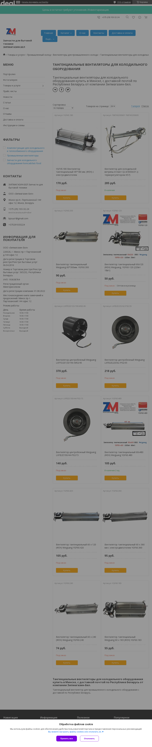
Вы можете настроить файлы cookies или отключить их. (75, 732)
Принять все (66, 738)
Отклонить (89, 738)
